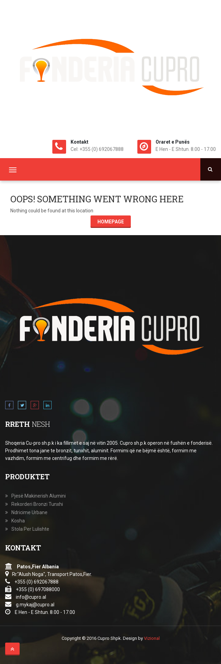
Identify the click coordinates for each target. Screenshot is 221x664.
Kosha (18, 520)
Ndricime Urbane (29, 512)
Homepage (110, 221)
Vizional (152, 638)
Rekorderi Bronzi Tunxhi (37, 504)
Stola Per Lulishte (30, 529)
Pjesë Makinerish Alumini (38, 496)
